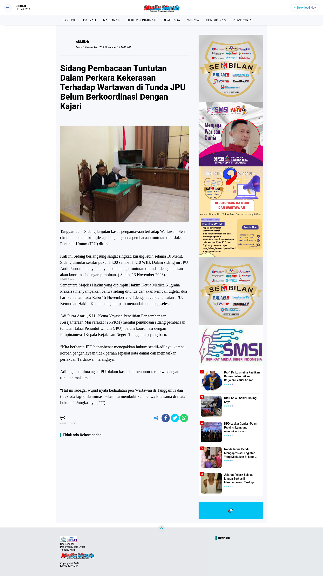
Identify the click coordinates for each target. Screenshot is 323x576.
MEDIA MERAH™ (69, 566)
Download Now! (307, 7)
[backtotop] (161, 528)
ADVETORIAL (243, 20)
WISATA (193, 20)
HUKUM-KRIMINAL (141, 20)
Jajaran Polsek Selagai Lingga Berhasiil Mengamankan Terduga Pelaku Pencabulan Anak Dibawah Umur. (240, 478)
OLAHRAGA (171, 20)
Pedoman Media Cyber (72, 546)
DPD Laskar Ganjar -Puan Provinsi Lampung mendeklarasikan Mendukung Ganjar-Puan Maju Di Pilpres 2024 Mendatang (240, 427)
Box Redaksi (67, 544)
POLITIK (69, 20)
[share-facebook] (166, 418)
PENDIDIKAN (216, 20)
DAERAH (89, 20)
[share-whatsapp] (184, 418)
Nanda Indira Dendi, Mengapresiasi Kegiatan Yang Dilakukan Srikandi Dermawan (239, 453)
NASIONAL (111, 20)
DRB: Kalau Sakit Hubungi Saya (240, 399)
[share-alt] (156, 418)
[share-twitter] (175, 418)
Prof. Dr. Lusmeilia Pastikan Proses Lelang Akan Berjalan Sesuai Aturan (242, 376)
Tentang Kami (67, 549)
